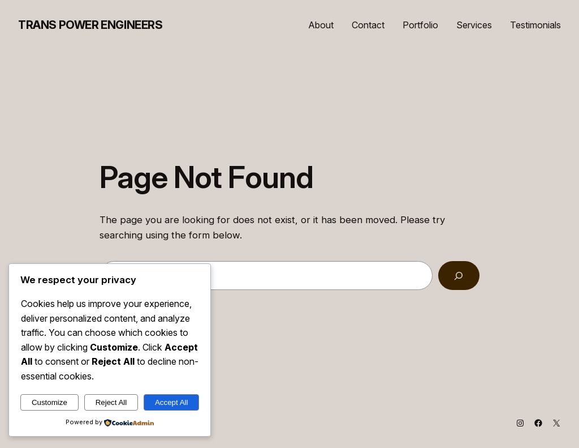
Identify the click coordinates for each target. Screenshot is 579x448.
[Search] (458, 275)
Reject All (111, 402)
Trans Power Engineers (90, 25)
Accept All (171, 402)
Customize (49, 402)
